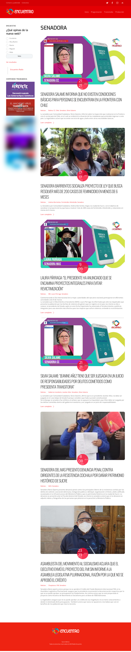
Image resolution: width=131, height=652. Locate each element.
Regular (12, 50)
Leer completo (46, 124)
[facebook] (112, 3)
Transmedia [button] (68, 639)
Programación (96, 12)
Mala (11, 53)
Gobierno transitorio (55, 393)
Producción (119, 12)
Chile (57, 111)
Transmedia (108, 12)
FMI (58, 586)
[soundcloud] (122, 3)
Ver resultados (11, 63)
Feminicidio (65, 203)
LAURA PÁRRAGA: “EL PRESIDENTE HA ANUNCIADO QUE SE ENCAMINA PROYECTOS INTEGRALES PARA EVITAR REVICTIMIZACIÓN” (76, 284)
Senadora (63, 111)
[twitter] (107, 3)
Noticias (43, 111)
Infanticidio (73, 203)
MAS (49, 487)
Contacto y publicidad (13, 3)
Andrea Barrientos (54, 203)
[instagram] (117, 3)
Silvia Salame (71, 111)
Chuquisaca (52, 586)
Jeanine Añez (66, 393)
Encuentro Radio (16, 70)
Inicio (87, 12)
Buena (12, 46)
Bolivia (50, 111)
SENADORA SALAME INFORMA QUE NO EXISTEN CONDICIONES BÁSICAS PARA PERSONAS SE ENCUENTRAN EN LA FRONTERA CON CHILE (81, 100)
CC (54, 111)
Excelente (13, 39)
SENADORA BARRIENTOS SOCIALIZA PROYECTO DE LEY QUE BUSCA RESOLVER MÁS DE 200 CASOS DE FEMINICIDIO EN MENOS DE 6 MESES (81, 192)
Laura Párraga (56, 295)
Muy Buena (13, 43)
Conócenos (25, 3)
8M (49, 295)
